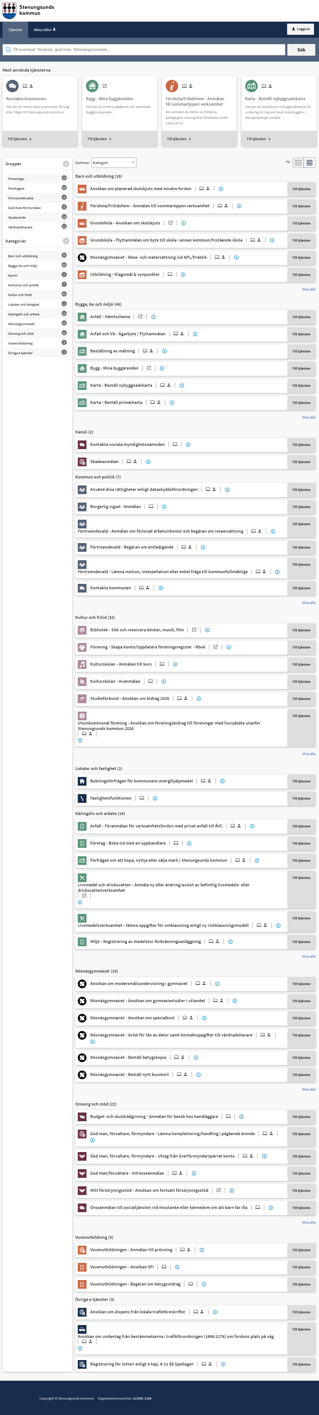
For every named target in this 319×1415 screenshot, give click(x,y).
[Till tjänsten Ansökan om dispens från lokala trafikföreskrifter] (151, 1312)
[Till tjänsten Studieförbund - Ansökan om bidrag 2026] (143, 698)
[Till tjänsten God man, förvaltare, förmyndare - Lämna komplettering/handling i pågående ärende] (185, 1133)
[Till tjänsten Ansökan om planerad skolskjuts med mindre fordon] (154, 188)
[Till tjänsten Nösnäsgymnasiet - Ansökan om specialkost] (145, 1018)
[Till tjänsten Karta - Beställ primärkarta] (129, 402)
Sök (301, 49)
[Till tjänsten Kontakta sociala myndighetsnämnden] (137, 444)
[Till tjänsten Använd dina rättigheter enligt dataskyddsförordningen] (157, 489)
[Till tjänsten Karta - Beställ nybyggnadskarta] (277, 96)
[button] (66, 164)
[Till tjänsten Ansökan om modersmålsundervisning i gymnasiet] (152, 983)
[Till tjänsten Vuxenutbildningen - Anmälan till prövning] (144, 1249)
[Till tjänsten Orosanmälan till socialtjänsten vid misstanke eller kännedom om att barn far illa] (179, 1207)
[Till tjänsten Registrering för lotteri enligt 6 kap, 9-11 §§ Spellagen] (155, 1364)
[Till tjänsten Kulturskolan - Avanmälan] (125, 681)
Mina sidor (45, 29)
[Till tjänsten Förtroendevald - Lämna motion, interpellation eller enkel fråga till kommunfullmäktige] (176, 571)
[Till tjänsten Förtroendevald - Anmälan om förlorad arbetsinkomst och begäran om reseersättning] (174, 531)
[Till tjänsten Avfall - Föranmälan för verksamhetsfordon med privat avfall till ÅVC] (169, 826)
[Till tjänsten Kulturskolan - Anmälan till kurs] (131, 664)
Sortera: (82, 162)
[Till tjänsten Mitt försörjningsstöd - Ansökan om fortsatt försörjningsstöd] (159, 1190)
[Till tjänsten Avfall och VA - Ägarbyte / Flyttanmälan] (141, 334)
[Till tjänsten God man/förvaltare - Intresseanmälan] (140, 1173)
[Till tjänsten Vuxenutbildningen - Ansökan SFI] (132, 1267)
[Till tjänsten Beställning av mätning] (125, 351)
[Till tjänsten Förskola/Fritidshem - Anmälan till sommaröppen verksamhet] (199, 99)
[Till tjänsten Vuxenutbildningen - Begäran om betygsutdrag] (145, 1284)
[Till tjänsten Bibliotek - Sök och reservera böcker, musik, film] (147, 630)
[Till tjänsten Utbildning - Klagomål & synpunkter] (135, 274)
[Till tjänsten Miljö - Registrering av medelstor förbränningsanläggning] (159, 941)
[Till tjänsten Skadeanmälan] (117, 461)
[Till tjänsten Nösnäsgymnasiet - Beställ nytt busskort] (143, 1074)
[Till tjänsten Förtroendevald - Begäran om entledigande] (145, 547)
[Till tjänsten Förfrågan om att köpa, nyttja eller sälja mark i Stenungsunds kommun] (172, 860)
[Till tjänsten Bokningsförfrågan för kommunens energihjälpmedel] (155, 781)
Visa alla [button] (309, 289)
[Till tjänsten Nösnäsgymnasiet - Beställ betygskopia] (141, 1057)
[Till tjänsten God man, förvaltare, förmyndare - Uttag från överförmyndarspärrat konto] (175, 1156)
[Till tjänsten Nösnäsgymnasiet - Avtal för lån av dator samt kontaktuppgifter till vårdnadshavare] (184, 1035)
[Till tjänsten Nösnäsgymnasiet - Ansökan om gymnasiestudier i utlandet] (161, 1000)
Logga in (301, 29)
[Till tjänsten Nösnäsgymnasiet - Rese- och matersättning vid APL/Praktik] (162, 257)
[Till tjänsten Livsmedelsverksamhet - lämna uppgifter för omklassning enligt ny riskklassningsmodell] (176, 925)
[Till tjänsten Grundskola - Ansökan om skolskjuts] (135, 223)
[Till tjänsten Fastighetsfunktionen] (121, 798)
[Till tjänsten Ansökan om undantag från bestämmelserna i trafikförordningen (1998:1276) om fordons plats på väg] (180, 1339)
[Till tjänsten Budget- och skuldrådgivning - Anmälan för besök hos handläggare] (164, 1116)
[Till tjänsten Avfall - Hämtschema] (120, 316)
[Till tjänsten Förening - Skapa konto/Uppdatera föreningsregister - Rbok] (158, 647)
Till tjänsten (17, 138)
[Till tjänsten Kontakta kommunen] (28, 96)
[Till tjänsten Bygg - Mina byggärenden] (111, 96)
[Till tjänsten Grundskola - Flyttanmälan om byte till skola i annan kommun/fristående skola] (179, 240)
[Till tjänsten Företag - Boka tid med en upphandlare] (138, 843)
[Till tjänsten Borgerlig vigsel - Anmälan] (125, 506)
